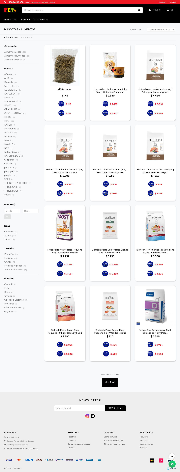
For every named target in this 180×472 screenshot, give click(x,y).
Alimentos (25, 37)
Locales (71, 448)
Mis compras (145, 440)
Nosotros (72, 437)
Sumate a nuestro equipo (79, 444)
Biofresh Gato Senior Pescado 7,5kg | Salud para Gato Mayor (64, 171)
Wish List (144, 448)
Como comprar (110, 437)
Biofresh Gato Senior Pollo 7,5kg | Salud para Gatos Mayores (155, 90)
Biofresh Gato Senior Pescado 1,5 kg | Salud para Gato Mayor (155, 171)
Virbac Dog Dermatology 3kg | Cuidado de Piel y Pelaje (155, 331)
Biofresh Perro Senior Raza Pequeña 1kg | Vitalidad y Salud (110, 331)
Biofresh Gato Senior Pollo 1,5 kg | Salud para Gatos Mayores (109, 171)
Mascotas (10, 19)
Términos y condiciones (114, 444)
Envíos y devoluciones (113, 440)
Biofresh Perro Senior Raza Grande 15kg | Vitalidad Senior (110, 251)
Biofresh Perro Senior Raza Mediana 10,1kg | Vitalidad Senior (155, 251)
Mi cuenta (144, 437)
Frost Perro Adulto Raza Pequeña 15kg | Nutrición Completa (64, 251)
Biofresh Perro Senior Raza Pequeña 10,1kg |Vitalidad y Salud (65, 331)
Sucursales (41, 19)
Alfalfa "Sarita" (65, 89)
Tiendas (172, 2)
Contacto (162, 2)
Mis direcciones (146, 444)
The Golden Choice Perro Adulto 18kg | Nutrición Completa (110, 90)
